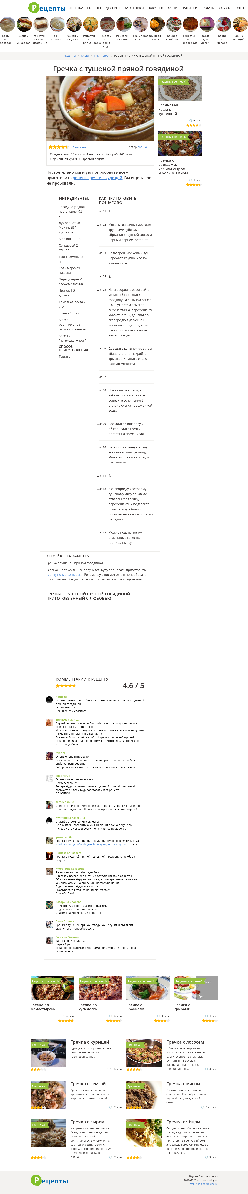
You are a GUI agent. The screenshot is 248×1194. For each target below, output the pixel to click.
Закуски (155, 8)
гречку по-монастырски (64, 574)
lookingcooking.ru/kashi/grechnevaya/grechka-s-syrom (91, 844)
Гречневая (39, 1044)
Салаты (208, 8)
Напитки (190, 8)
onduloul (143, 147)
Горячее (94, 8)
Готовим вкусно (49, 1180)
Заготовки (134, 8)
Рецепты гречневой (173, 81)
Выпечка (75, 8)
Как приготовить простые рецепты (47, 8)
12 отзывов (78, 147)
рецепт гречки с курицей (97, 177)
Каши (172, 8)
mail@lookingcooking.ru (204, 1184)
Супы (239, 8)
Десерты (113, 8)
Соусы (225, 8)
